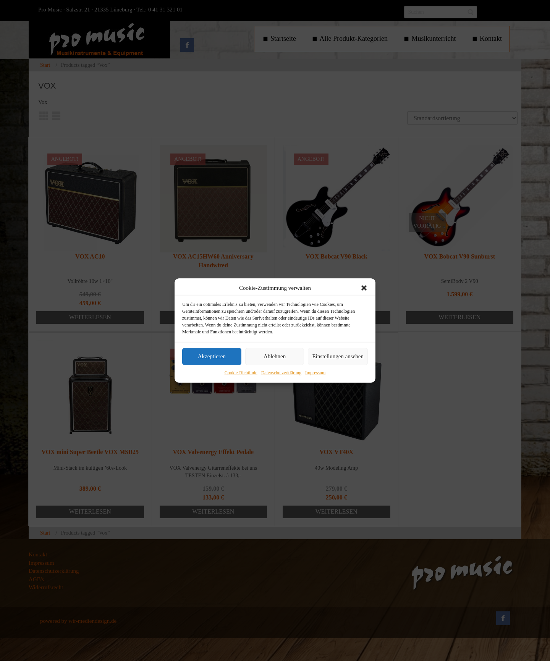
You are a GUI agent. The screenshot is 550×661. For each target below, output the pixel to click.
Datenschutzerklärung (281, 372)
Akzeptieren (212, 357)
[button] (364, 288)
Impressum (315, 372)
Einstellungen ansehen (338, 357)
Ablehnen (275, 357)
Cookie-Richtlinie (241, 372)
